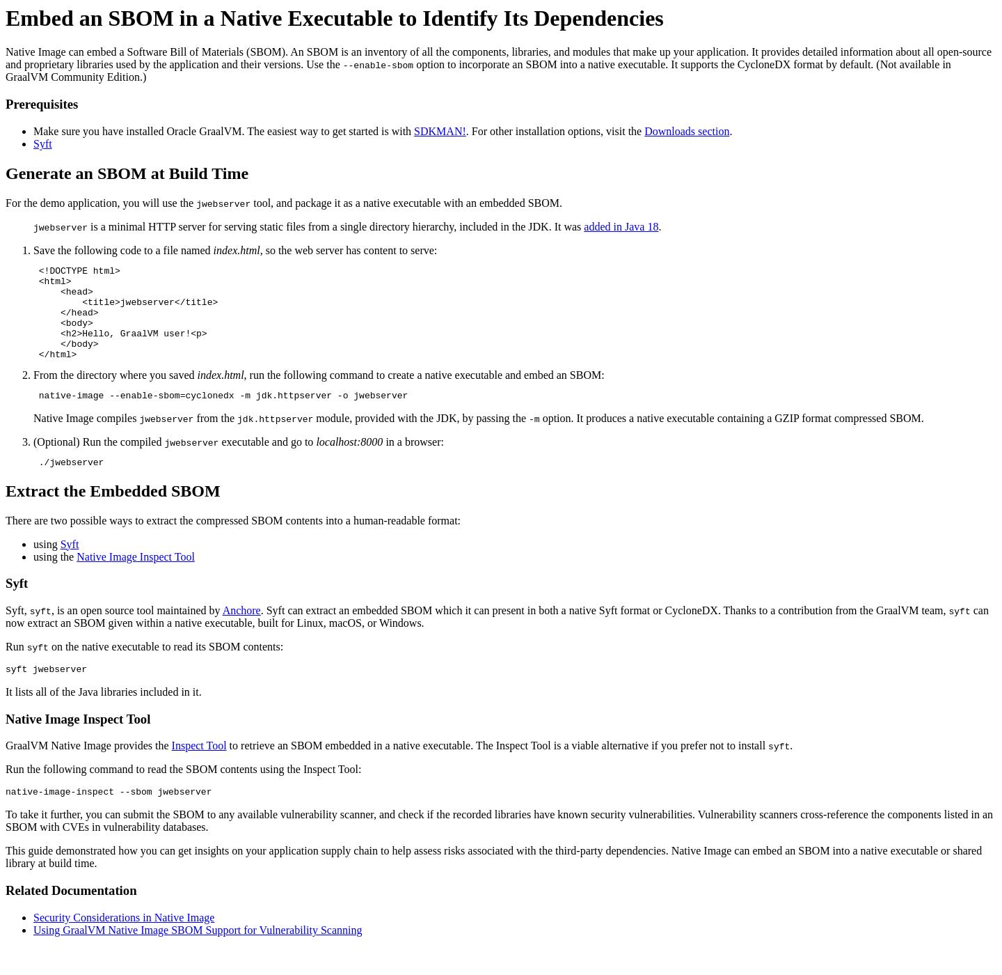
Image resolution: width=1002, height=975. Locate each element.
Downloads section (686, 131)
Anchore (242, 633)
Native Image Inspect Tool (136, 580)
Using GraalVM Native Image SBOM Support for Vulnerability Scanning (197, 957)
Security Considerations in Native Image (123, 945)
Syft (42, 144)
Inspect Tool (199, 771)
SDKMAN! (440, 131)
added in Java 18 (621, 227)
